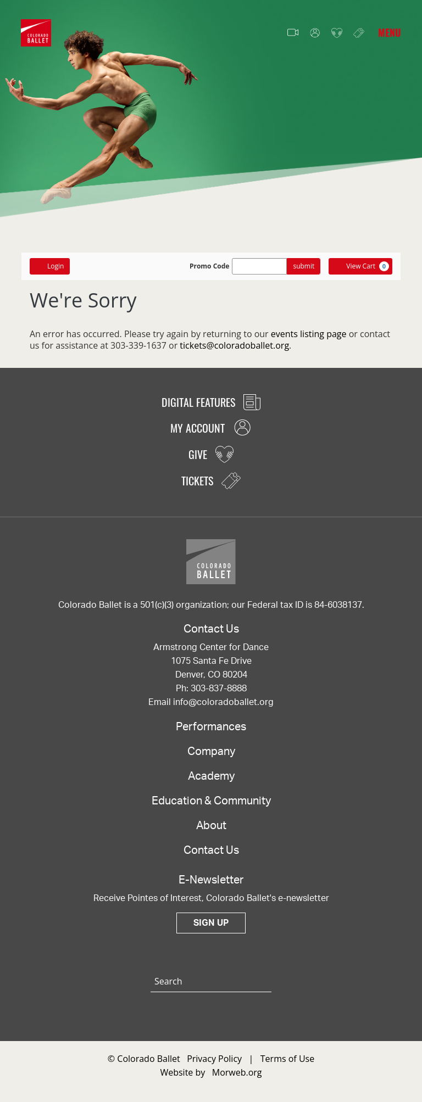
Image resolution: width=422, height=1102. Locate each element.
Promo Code (210, 266)
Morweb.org (237, 1072)
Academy (211, 776)
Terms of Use (287, 1059)
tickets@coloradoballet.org (234, 345)
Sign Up (211, 923)
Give (336, 33)
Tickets (358, 32)
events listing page (309, 334)
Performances (211, 726)
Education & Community (211, 801)
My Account (314, 33)
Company (211, 751)
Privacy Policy (214, 1059)
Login (50, 266)
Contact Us (211, 850)
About (211, 825)
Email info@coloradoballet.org (211, 702)
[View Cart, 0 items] (360, 266)
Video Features (292, 33)
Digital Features (211, 402)
